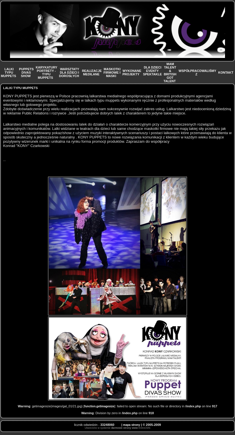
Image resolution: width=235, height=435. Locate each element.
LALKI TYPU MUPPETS (9, 72)
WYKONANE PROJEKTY (131, 72)
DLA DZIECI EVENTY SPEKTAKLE (152, 72)
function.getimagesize (99, 406)
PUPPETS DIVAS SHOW (26, 72)
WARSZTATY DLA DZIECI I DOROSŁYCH (69, 72)
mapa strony (131, 424)
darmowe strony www (124, 427)
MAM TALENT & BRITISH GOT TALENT (170, 72)
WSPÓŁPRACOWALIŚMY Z (197, 72)
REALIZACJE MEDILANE (92, 72)
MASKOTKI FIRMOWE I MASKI (111, 72)
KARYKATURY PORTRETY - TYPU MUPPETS (46, 72)
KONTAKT (226, 72)
